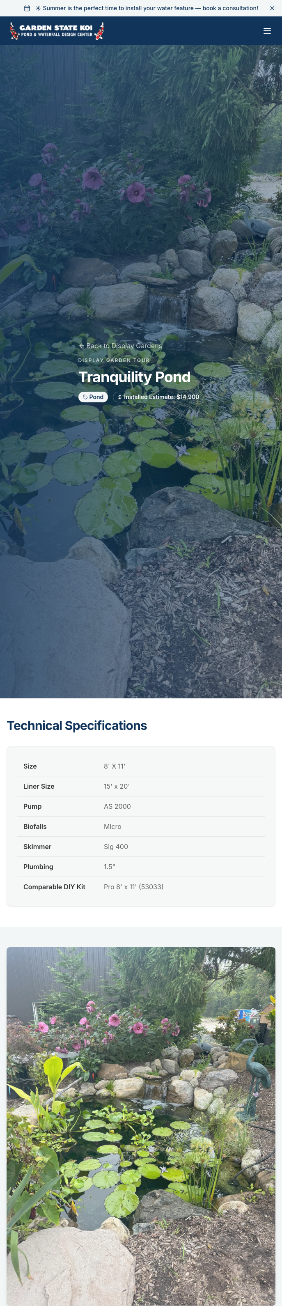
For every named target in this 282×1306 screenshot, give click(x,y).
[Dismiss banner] (272, 8)
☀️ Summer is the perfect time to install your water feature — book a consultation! (146, 8)
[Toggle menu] (267, 31)
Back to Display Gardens (120, 346)
